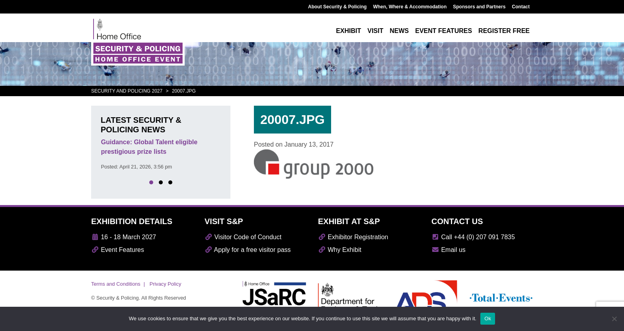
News (399, 30)
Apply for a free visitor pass (248, 249)
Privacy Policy (165, 284)
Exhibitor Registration (353, 237)
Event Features (117, 249)
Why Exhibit (339, 249)
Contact (521, 7)
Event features (443, 30)
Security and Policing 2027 (126, 91)
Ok (487, 318)
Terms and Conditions (115, 284)
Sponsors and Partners (479, 7)
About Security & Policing (337, 7)
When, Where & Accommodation (410, 7)
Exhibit (348, 30)
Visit (375, 30)
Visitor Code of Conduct (243, 237)
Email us (448, 249)
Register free (504, 30)
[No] (614, 319)
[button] (151, 182)
